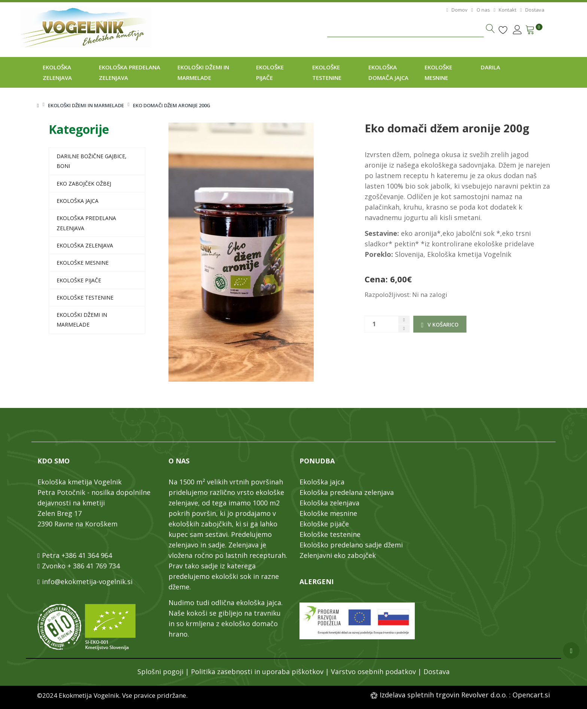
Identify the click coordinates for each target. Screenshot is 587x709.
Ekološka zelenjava (85, 245)
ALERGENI (316, 581)
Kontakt (504, 9)
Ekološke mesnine (83, 262)
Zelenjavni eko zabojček (337, 555)
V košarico (440, 324)
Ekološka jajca (77, 200)
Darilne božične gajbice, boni (92, 161)
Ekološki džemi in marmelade (86, 105)
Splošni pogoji (160, 671)
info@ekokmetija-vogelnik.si (87, 581)
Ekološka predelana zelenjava (86, 222)
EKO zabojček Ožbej (84, 183)
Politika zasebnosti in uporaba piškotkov (257, 671)
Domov (456, 9)
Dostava (531, 9)
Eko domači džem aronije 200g (171, 105)
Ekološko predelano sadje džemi (351, 544)
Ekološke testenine (85, 297)
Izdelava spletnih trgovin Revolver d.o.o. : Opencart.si (464, 694)
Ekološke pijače (79, 280)
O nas (479, 9)
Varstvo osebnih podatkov (373, 671)
